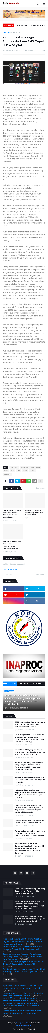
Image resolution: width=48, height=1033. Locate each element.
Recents (24, 683)
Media (6, 471)
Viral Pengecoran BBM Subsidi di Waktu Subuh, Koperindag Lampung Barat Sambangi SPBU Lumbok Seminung (31, 25)
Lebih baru (8, 575)
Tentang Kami (19, 1029)
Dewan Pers (16, 32)
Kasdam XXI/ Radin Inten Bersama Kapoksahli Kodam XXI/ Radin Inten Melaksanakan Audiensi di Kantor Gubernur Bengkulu (30, 848)
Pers (12, 471)
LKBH (38, 467)
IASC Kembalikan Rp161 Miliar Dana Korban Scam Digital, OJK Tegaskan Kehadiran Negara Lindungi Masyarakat (29, 808)
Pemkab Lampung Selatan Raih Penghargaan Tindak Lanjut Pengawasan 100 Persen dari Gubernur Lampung (29, 766)
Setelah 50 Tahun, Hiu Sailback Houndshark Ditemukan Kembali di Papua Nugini (22, 999)
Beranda (6, 32)
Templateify (22, 1023)
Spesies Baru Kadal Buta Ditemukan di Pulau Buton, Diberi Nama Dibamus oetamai (22, 1012)
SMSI (18, 471)
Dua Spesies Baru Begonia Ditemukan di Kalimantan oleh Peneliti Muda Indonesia (21, 1004)
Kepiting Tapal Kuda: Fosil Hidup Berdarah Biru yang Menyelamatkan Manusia (23, 994)
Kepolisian (25, 467)
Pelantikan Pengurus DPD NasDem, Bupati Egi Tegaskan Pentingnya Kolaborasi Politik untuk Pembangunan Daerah (23, 941)
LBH (32, 467)
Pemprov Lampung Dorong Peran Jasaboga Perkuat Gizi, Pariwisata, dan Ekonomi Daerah (30, 833)
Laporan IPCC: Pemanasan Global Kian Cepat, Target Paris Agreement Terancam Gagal (23, 987)
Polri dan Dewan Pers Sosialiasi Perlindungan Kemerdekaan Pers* (12, 545)
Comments (38, 683)
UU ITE (25, 471)
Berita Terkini (9, 683)
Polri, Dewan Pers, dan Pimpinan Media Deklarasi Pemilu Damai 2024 (12, 513)
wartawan (7, 474)
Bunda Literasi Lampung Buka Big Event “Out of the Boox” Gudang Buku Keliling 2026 (23, 962)
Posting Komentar (10, 569)
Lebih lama (39, 575)
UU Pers (32, 471)
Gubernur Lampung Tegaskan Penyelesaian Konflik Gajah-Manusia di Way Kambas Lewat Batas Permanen (23, 956)
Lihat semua (40, 488)
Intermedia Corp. (24, 1025)
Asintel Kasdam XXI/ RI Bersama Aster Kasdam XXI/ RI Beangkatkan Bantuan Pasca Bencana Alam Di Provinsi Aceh (22, 700)
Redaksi (31, 1029)
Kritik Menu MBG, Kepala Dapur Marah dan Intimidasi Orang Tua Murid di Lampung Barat (30, 752)
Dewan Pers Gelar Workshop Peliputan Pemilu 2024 (34, 512)
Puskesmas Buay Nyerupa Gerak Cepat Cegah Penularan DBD (29, 821)
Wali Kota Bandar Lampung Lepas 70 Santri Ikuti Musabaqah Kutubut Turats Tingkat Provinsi (24, 970)
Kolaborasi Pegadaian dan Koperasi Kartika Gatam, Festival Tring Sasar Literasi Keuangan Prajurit (30, 793)
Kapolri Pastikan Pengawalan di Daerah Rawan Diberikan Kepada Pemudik (30, 779)
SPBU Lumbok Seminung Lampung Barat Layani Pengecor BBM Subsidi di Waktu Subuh (30, 724)
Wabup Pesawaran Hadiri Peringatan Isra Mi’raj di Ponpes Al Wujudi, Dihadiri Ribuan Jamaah (24, 947)
